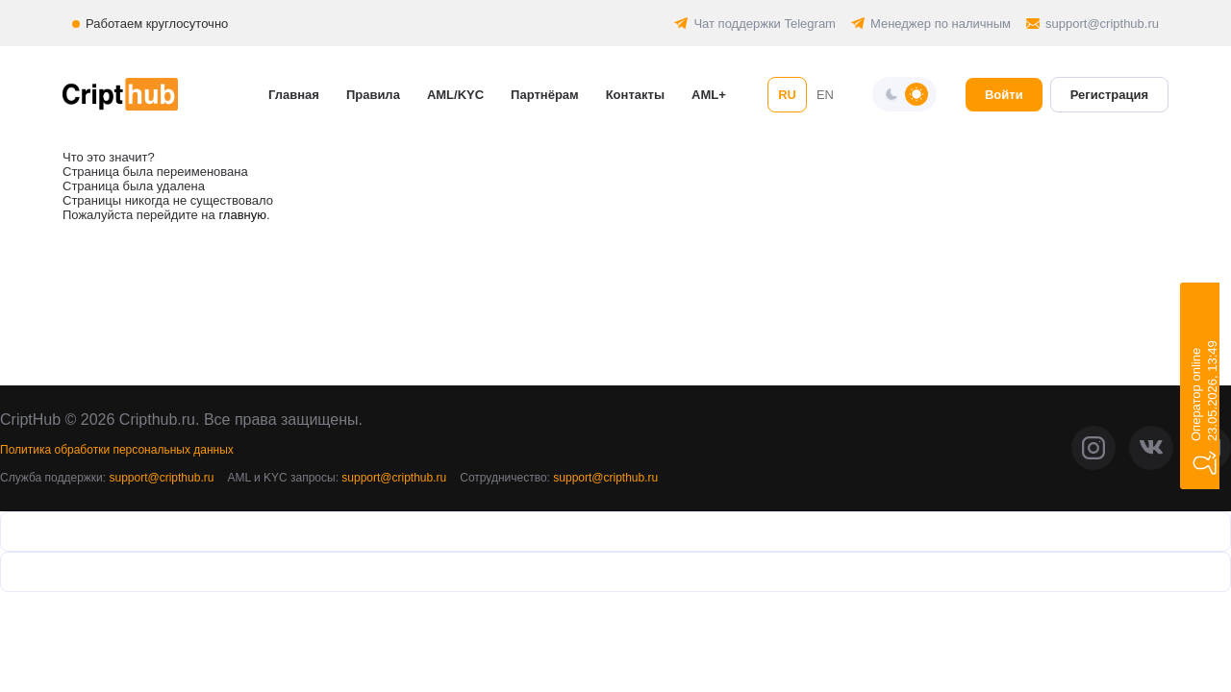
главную (242, 215)
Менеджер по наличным (940, 23)
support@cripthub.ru (1102, 23)
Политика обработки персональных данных (117, 450)
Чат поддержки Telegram (764, 23)
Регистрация (1109, 94)
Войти (1004, 94)
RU (787, 94)
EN (825, 94)
